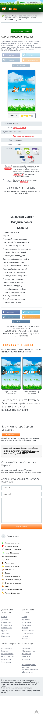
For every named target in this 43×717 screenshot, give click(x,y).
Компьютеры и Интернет (13, 611)
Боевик (4, 638)
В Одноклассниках (22, 71)
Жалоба (8, 179)
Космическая (26, 646)
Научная (25, 649)
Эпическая (25, 660)
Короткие (4, 672)
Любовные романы (11, 567)
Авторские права (21, 31)
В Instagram (20, 66)
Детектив (4, 641)
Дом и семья (9, 591)
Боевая (24, 638)
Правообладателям (29, 686)
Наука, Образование (12, 574)
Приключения (9, 584)
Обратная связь (27, 693)
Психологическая (28, 652)
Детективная (26, 644)
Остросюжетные (7, 678)
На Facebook (20, 55)
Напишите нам (18, 186)
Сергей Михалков (19, 139)
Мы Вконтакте (20, 76)
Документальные (11, 577)
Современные (6, 680)
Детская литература (12, 587)
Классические (6, 649)
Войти (22, 2)
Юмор (7, 607)
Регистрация (34, 2)
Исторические (6, 646)
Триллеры (5, 655)
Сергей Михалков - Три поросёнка (32, 414)
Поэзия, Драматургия (12, 614)
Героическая (26, 641)
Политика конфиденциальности (30, 690)
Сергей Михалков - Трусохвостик (11, 414)
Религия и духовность (12, 597)
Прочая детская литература (23, 147)
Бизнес (7, 594)
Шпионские (5, 657)
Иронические (6, 644)
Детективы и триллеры (13, 571)
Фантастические (7, 675)
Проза (7, 581)
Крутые (4, 652)
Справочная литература (13, 601)
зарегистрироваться (27, 473)
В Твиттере (20, 60)
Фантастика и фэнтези (12, 564)
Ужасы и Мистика (28, 655)
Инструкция (24, 193)
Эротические (6, 683)
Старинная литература (13, 604)
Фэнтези (25, 657)
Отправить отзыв (21, 548)
